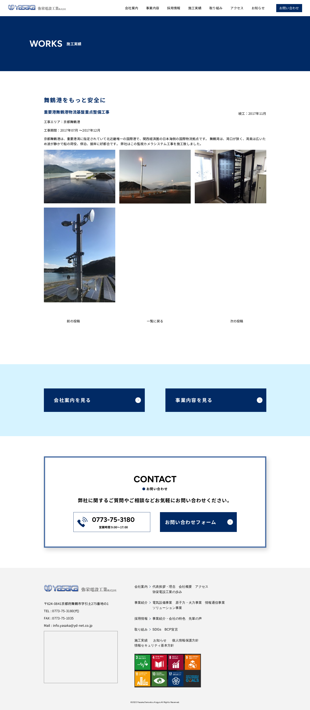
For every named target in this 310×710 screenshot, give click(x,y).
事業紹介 (142, 603)
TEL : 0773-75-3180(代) (61, 610)
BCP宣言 (171, 629)
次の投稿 (236, 321)
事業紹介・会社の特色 (168, 618)
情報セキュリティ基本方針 (154, 645)
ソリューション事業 (167, 608)
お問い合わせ (289, 7)
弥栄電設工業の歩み (167, 592)
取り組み (215, 7)
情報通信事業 (215, 603)
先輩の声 (195, 618)
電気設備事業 (162, 603)
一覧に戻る (155, 321)
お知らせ (258, 7)
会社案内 (131, 7)
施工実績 (194, 7)
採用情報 (173, 7)
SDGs (156, 629)
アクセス (236, 7)
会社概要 (185, 586)
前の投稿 (73, 321)
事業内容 (152, 7)
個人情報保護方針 (185, 640)
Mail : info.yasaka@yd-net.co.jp (68, 625)
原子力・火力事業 (189, 603)
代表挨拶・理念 (164, 586)
